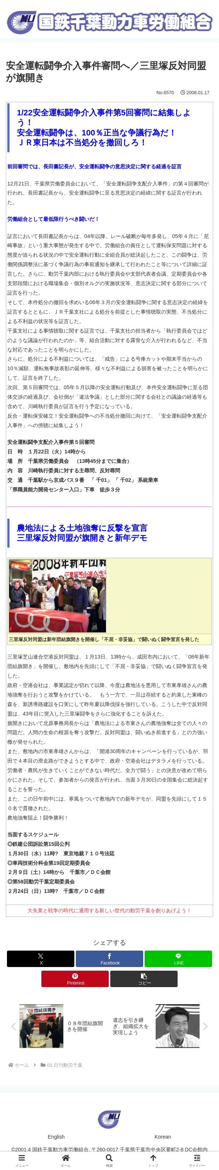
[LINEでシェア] (178, 959)
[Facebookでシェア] (109, 959)
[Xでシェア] (40, 959)
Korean (163, 1137)
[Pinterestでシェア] (75, 979)
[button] (144, 979)
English (56, 1137)
